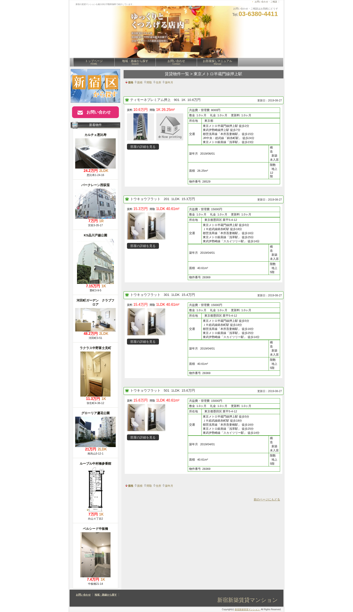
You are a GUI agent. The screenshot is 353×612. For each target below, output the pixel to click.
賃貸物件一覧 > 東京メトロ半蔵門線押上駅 (203, 74)
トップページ (94, 62)
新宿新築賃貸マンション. (247, 609)
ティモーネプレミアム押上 (151, 100)
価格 (129, 82)
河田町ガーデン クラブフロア (95, 302)
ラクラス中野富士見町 (95, 348)
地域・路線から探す (135, 62)
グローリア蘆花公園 (95, 413)
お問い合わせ (176, 62)
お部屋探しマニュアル (217, 62)
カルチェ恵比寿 (95, 135)
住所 (157, 82)
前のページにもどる (267, 499)
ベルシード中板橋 (95, 528)
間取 (147, 82)
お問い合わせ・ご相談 (266, 1)
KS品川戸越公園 (95, 235)
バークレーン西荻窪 (95, 185)
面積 (138, 82)
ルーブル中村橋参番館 (95, 463)
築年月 (167, 82)
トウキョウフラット (145, 199)
